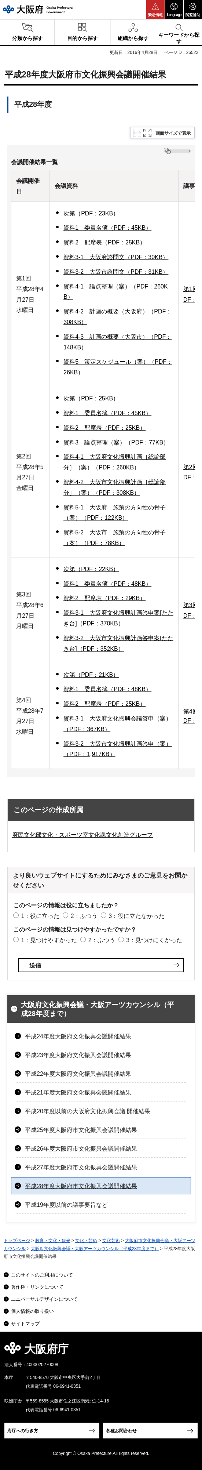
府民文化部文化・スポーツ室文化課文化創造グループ (82, 835)
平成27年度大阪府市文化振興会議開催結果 (81, 1167)
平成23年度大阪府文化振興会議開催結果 (78, 1055)
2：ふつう (84, 916)
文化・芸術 (86, 1240)
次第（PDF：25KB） (91, 398)
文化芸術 (111, 1240)
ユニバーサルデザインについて (44, 1299)
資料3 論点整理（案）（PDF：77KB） (116, 442)
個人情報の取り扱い (32, 1311)
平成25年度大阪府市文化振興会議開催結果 (81, 1130)
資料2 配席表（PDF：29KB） (104, 598)
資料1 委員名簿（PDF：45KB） (107, 228)
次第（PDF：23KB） (91, 213)
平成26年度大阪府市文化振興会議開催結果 (81, 1149)
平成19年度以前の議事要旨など (66, 1205)
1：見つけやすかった (49, 940)
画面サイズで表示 (173, 133)
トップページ (17, 1240)
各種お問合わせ (121, 1430)
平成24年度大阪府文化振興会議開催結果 (78, 1036)
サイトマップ (25, 1323)
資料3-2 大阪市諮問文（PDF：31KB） (115, 272)
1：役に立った (40, 916)
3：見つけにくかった (154, 940)
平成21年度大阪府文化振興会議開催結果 (78, 1092)
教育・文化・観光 (52, 1240)
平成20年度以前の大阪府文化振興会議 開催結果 (87, 1111)
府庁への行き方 (22, 1430)
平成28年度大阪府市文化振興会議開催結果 (81, 1186)
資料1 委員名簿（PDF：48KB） (107, 584)
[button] (155, 9)
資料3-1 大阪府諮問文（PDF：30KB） (115, 257)
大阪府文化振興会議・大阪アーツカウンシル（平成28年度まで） (97, 1009)
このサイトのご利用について (42, 1275)
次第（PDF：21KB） (91, 675)
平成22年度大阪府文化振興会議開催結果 (78, 1074)
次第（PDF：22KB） (91, 569)
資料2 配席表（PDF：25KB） (104, 242)
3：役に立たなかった (137, 916)
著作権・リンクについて (37, 1287)
